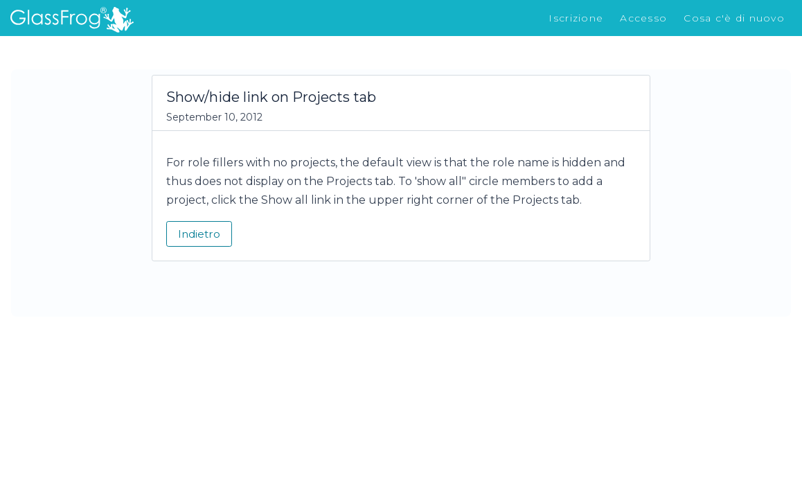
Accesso (643, 18)
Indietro (199, 233)
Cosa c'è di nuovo (734, 18)
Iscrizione (576, 18)
